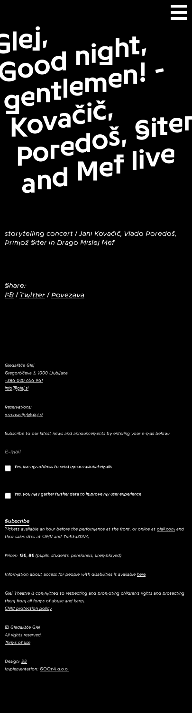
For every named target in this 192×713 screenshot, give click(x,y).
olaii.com (166, 529)
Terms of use (17, 642)
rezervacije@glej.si (24, 414)
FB (9, 295)
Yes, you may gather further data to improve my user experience (73, 495)
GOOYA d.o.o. (54, 669)
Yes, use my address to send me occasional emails (58, 467)
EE (24, 661)
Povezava (67, 295)
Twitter (32, 295)
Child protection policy (28, 608)
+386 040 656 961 (24, 380)
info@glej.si (16, 388)
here (141, 574)
